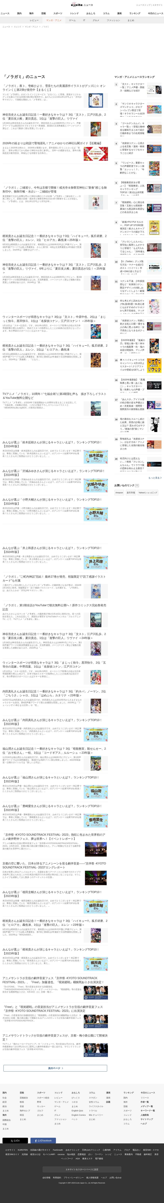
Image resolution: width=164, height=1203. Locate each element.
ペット (75, 1119)
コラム (106, 13)
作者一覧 (145, 1102)
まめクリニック (72, 1150)
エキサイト (158, 5)
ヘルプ (144, 1123)
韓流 (22, 1115)
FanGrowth (58, 1150)
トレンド (74, 13)
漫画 (119, 13)
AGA (78, 1158)
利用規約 (57, 1177)
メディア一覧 (147, 1106)
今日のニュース (155, 13)
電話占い (136, 1150)
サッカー (41, 1106)
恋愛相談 (82, 1154)
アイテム (117, 1150)
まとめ (131, 20)
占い (90, 1154)
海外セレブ (25, 1110)
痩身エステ (87, 1158)
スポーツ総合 (43, 1098)
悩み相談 (71, 1154)
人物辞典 (145, 1115)
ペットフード (67, 1158)
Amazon (119, 492)
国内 (19, 13)
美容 (156, 1154)
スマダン (93, 1098)
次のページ (55, 1068)
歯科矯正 (148, 1154)
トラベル (93, 1110)
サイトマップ (147, 1119)
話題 (108, 1102)
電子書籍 (99, 1158)
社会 (5, 1098)
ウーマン (99, 1154)
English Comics (79, 1115)
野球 (39, 1102)
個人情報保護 (92, 1177)
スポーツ (57, 13)
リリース (145, 1098)
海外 (31, 13)
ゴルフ (40, 1110)
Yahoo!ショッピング (148, 492)
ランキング (134, 13)
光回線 (25, 1154)
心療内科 (107, 1150)
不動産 (138, 1154)
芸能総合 (24, 1098)
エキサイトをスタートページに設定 (82, 1169)
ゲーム (72, 20)
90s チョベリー (96, 1115)
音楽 (22, 1106)
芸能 (43, 13)
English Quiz (77, 1110)
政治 (5, 1106)
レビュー (34, 20)
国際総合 (7, 1120)
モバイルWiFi (49, 1154)
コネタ (75, 1102)
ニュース (5, 13)
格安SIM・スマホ (151, 1150)
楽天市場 (131, 492)
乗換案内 (129, 1154)
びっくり (76, 1098)
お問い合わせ (115, 1177)
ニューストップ (143, 5)
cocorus (61, 1154)
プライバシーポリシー (74, 1177)
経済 (5, 1102)
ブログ (127, 1150)
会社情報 (46, 1177)
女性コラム (94, 1102)
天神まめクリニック (91, 1150)
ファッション (113, 20)
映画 (22, 1102)
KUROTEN (23, 1150)
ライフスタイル (96, 1106)
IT (84, 20)
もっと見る (154, 477)
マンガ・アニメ (54, 20)
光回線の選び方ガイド (40, 1150)
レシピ (108, 1154)
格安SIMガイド (12, 1154)
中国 (5, 1124)
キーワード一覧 (148, 1110)
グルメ (96, 20)
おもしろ (90, 13)
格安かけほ (35, 1154)
